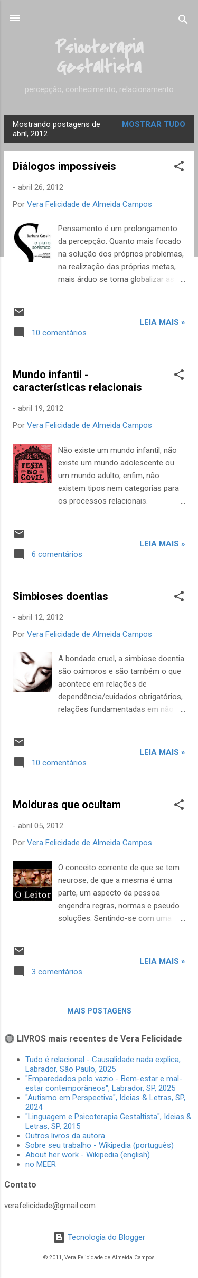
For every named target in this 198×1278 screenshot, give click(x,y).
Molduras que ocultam (67, 804)
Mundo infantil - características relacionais (77, 381)
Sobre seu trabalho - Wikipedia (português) (99, 1145)
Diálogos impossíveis (64, 166)
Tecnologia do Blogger (99, 1237)
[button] (179, 168)
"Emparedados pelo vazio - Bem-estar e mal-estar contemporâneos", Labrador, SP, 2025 (103, 1083)
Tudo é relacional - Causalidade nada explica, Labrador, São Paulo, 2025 (103, 1064)
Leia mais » (162, 322)
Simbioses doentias (60, 596)
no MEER (40, 1164)
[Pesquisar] (183, 21)
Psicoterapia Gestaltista (99, 57)
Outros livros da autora (65, 1135)
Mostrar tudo (153, 124)
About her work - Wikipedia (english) (87, 1155)
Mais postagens (99, 1011)
